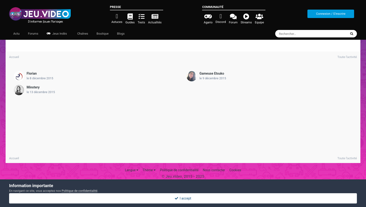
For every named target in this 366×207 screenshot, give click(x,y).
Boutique (103, 33)
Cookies (235, 170)
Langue (131, 170)
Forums (33, 33)
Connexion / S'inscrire (330, 13)
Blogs (121, 33)
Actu (16, 33)
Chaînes (82, 33)
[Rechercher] (298, 33)
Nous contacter (214, 170)
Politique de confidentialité (179, 170)
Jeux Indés (57, 33)
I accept (183, 198)
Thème (149, 170)
